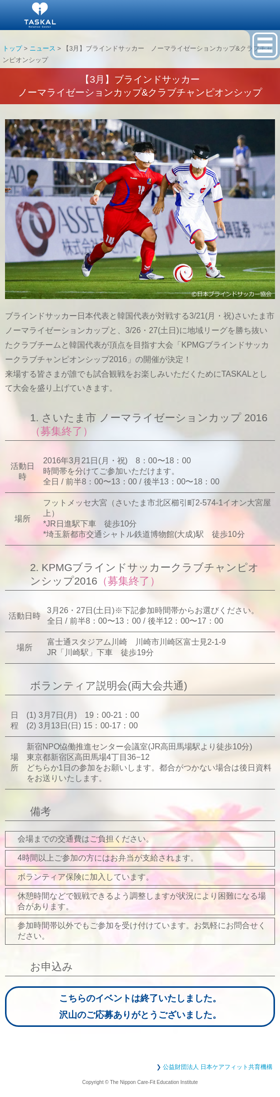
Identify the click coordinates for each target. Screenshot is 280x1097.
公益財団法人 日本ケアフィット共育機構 (217, 1066)
